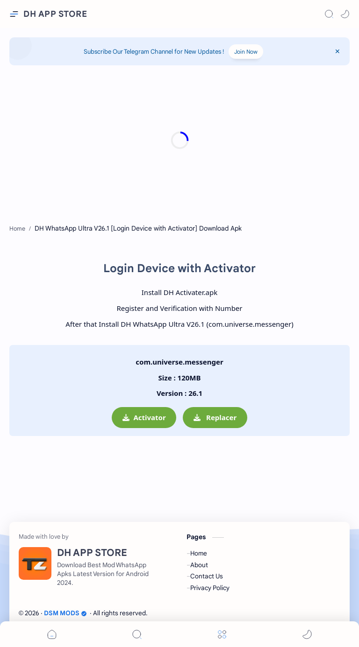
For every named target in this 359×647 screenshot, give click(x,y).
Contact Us (206, 576)
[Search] (329, 14)
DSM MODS (65, 613)
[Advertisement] (179, 140)
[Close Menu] (337, 51)
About (199, 565)
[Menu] (222, 634)
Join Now (246, 51)
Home (198, 553)
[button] (345, 14)
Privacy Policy (210, 588)
